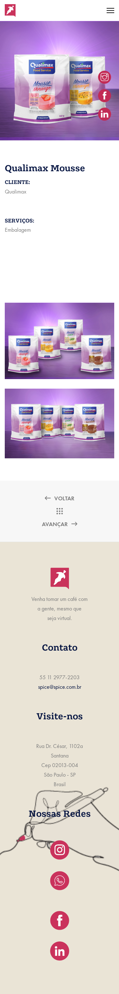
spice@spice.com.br (59, 686)
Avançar (59, 524)
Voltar (59, 498)
